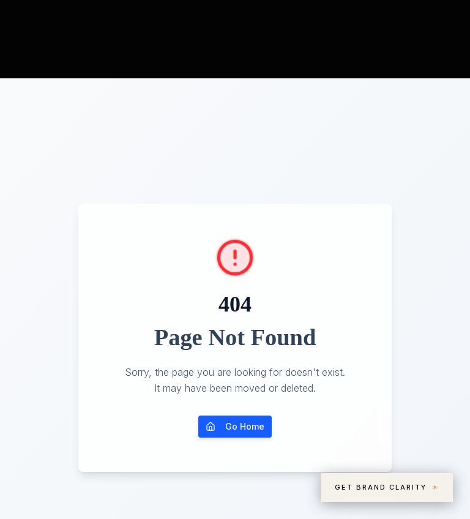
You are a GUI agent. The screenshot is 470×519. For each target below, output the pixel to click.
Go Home (235, 426)
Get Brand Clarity (387, 488)
